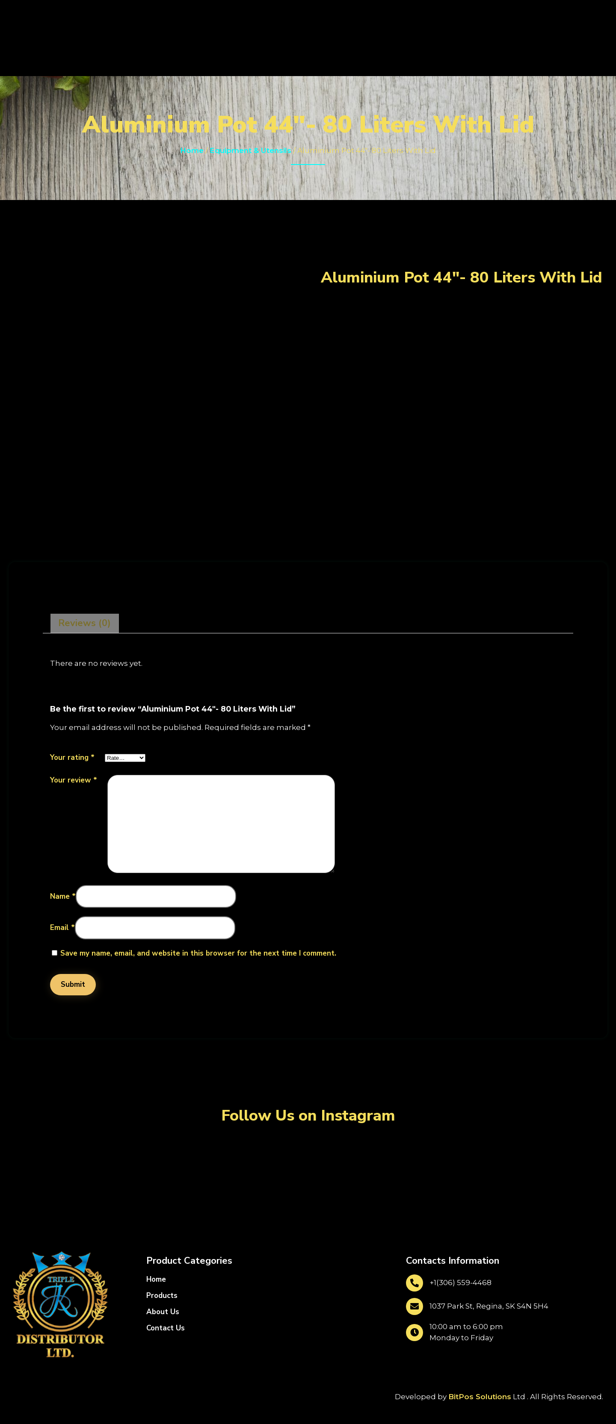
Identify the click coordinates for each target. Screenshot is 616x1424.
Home (192, 150)
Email (62, 928)
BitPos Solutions (479, 1396)
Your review (73, 780)
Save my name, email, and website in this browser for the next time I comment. (198, 953)
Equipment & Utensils (250, 150)
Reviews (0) (84, 623)
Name (63, 896)
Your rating (72, 757)
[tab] (84, 623)
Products (162, 1295)
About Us (162, 1312)
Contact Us (165, 1328)
